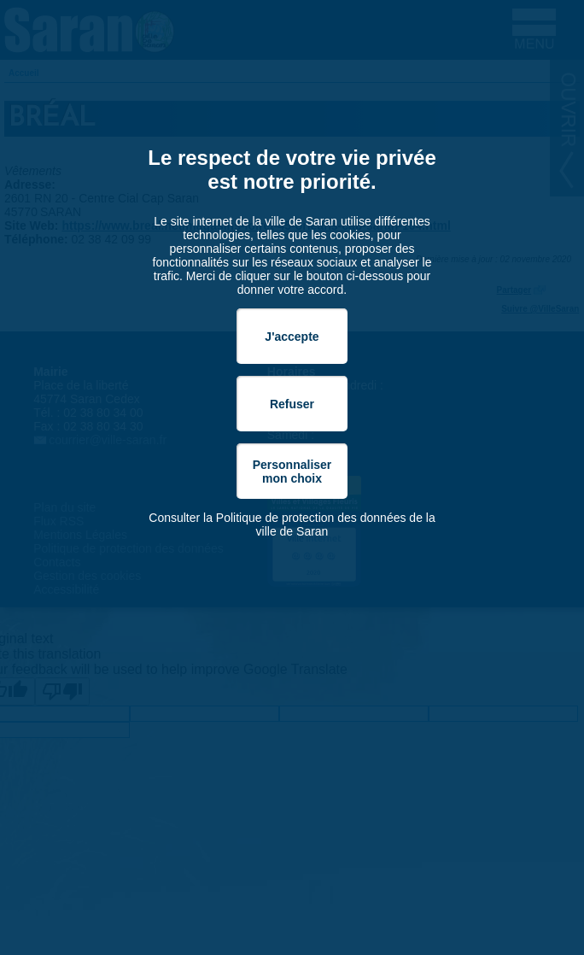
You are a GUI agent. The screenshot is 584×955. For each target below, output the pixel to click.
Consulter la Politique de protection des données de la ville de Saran (292, 524)
